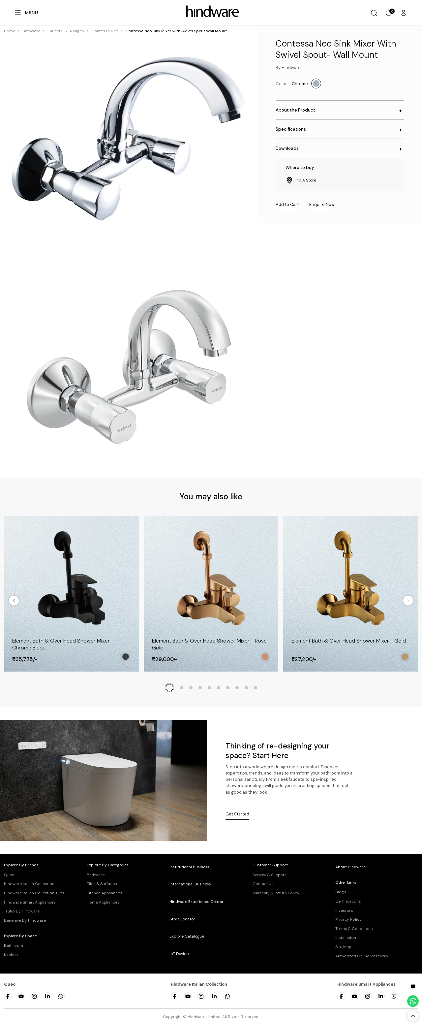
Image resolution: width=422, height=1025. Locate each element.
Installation (345, 937)
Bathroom (13, 945)
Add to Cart (287, 204)
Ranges (77, 31)
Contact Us (263, 883)
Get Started (237, 814)
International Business (190, 884)
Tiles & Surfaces (102, 883)
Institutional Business (189, 867)
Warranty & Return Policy (276, 893)
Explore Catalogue (186, 936)
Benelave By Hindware (25, 920)
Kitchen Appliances (104, 893)
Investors (344, 910)
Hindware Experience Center (196, 901)
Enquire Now (322, 204)
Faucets (55, 31)
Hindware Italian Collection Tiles (34, 893)
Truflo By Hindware (22, 911)
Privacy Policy (348, 919)
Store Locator (182, 919)
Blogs (340, 892)
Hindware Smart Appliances (30, 902)
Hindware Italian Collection (29, 883)
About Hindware (350, 867)
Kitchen (11, 954)
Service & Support (269, 874)
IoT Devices (180, 953)
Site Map (343, 946)
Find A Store (301, 180)
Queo (9, 874)
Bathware (31, 31)
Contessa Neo (104, 31)
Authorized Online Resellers (361, 956)
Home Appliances (103, 902)
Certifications (348, 901)
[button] (31, 31)
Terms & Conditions (354, 928)
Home (9, 31)
